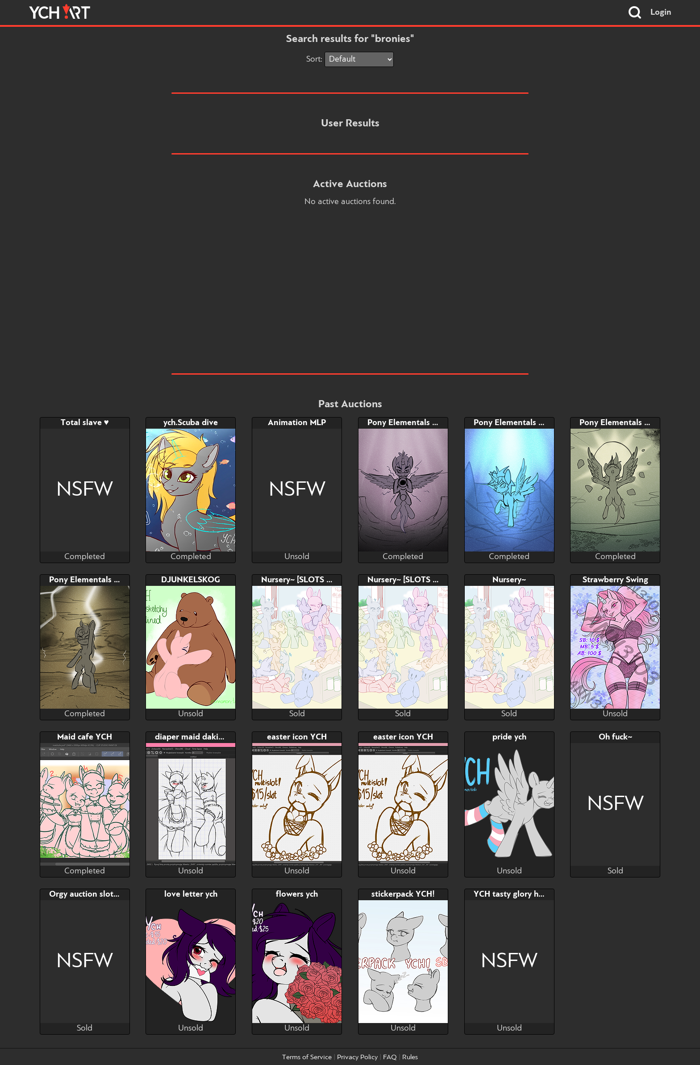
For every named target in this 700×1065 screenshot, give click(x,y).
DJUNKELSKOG (190, 580)
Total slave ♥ (85, 422)
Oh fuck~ (615, 737)
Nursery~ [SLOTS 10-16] (412, 580)
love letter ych (190, 894)
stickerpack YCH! (403, 894)
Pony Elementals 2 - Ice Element (534, 422)
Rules (410, 1057)
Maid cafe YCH (84, 737)
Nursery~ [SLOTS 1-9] (301, 580)
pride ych (509, 737)
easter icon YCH (297, 737)
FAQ (390, 1057)
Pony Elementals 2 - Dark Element (431, 422)
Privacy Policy (357, 1057)
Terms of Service (307, 1057)
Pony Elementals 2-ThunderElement (116, 580)
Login (660, 12)
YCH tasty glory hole (512, 894)
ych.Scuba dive (190, 422)
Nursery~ (509, 580)
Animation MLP (297, 422)
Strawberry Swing (615, 580)
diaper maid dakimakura (200, 737)
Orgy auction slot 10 (87, 894)
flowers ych (297, 894)
